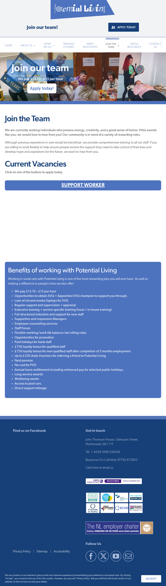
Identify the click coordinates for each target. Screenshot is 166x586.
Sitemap (42, 551)
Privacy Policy (21, 551)
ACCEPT (151, 578)
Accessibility (62, 551)
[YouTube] (116, 556)
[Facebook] (91, 556)
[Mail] (128, 556)
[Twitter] (103, 556)
